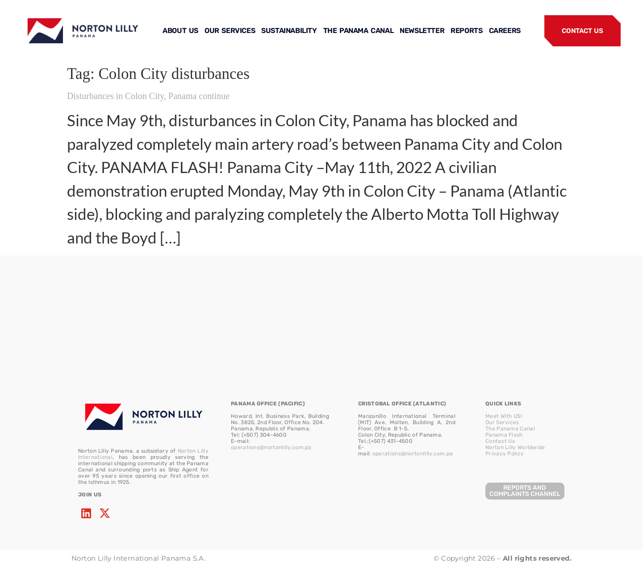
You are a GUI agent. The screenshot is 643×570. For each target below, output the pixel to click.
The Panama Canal (510, 428)
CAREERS (505, 30)
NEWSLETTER (422, 30)
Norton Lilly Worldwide (515, 447)
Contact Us (500, 441)
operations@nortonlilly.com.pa (271, 447)
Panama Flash (504, 435)
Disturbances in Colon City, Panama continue (148, 96)
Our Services (502, 422)
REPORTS (466, 30)
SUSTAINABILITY (289, 30)
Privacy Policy (504, 453)
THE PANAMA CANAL (358, 30)
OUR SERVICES (230, 30)
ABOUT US (180, 30)
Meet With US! (503, 416)
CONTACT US (582, 31)
